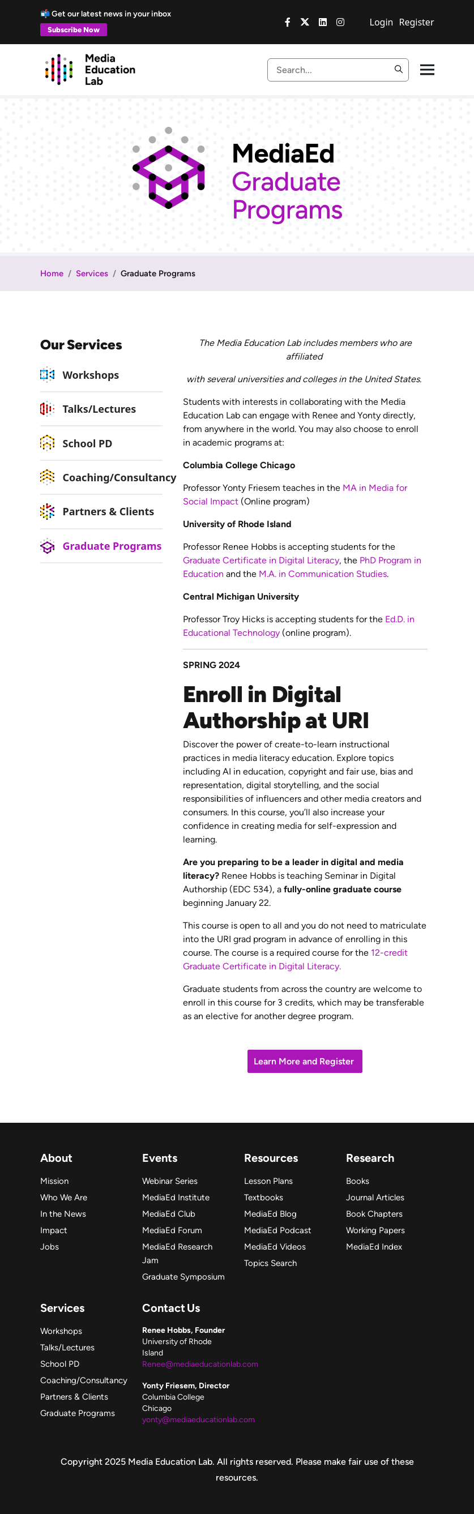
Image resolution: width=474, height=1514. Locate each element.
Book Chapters (374, 1214)
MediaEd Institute (176, 1197)
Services (92, 273)
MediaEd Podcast (277, 1230)
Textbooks (263, 1197)
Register (416, 22)
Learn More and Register (305, 1061)
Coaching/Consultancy (120, 477)
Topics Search (270, 1263)
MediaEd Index (374, 1247)
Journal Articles (375, 1197)
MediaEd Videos (275, 1247)
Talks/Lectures (99, 409)
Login (382, 22)
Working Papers (375, 1230)
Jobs (49, 1247)
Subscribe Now (74, 29)
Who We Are (63, 1197)
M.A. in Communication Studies (323, 573)
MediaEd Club (168, 1214)
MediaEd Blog (270, 1214)
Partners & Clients (109, 511)
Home (51, 273)
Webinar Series (170, 1181)
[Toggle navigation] (427, 69)
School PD (88, 443)
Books (357, 1181)
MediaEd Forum (172, 1230)
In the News (63, 1214)
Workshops (91, 375)
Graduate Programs (112, 546)
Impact (53, 1230)
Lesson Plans (268, 1181)
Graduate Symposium (183, 1277)
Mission (54, 1181)
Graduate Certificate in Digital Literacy (261, 560)
